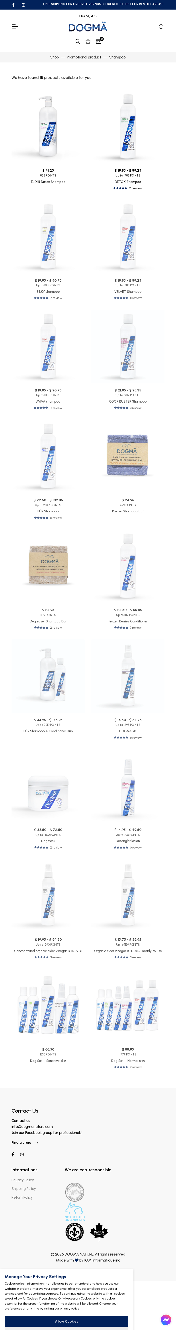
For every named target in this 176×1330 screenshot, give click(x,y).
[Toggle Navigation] (15, 26)
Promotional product (84, 57)
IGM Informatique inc (102, 1260)
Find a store (25, 1142)
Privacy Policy (23, 1180)
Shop (54, 57)
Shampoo (117, 57)
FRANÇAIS (88, 16)
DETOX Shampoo (128, 182)
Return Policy (22, 1197)
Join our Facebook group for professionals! (47, 1132)
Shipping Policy (24, 1188)
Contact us (21, 1120)
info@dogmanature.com (32, 1126)
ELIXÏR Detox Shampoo (48, 182)
